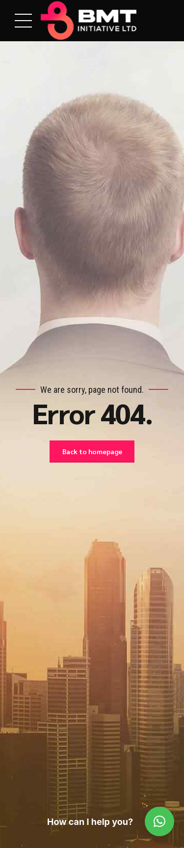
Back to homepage (92, 451)
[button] (159, 821)
